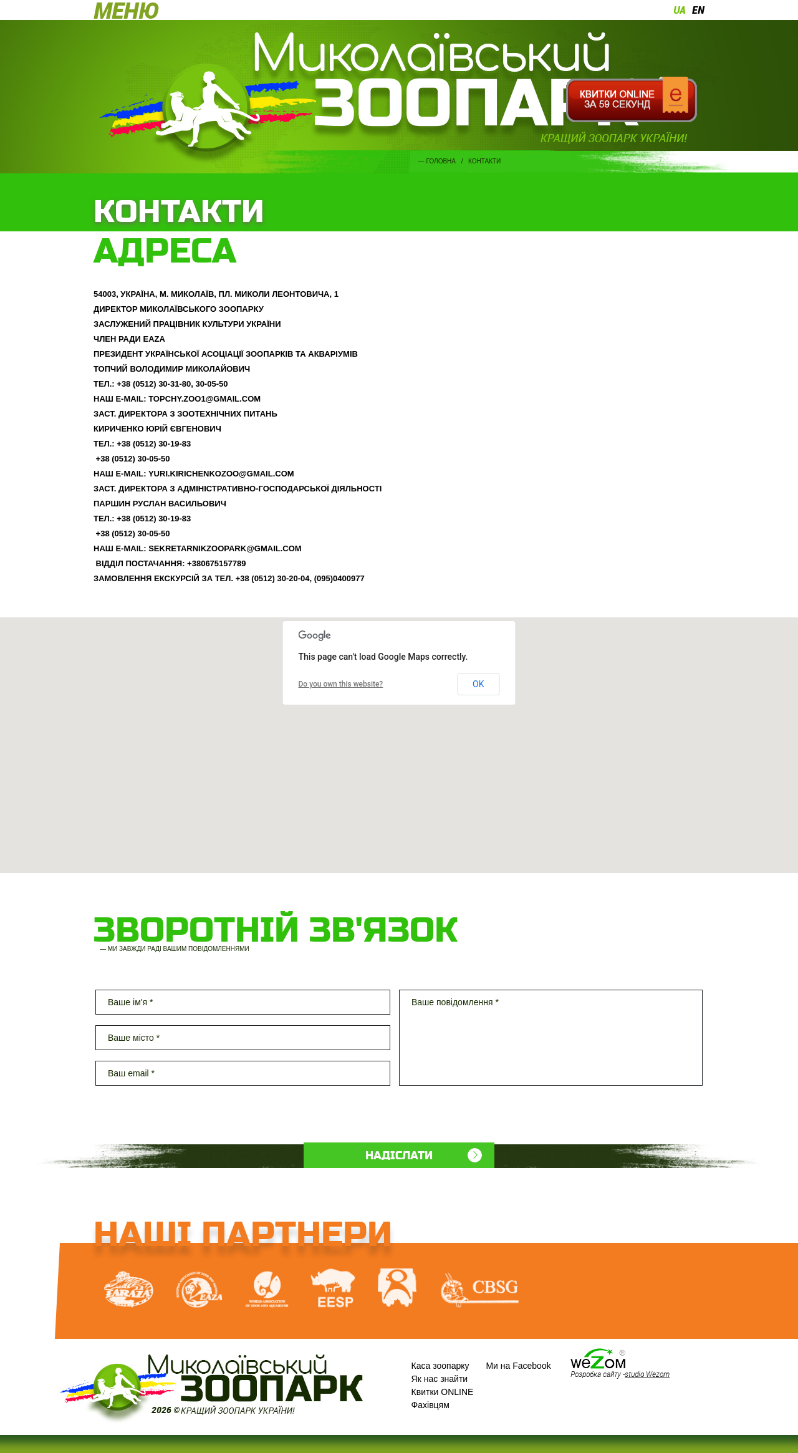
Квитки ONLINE (442, 1392)
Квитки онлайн (631, 100)
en (698, 10)
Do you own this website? (341, 684)
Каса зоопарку (440, 1366)
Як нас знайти (439, 1379)
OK (478, 684)
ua (679, 10)
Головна (441, 161)
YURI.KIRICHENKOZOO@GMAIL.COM (221, 473)
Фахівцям (430, 1405)
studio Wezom (647, 1374)
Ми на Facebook (518, 1366)
